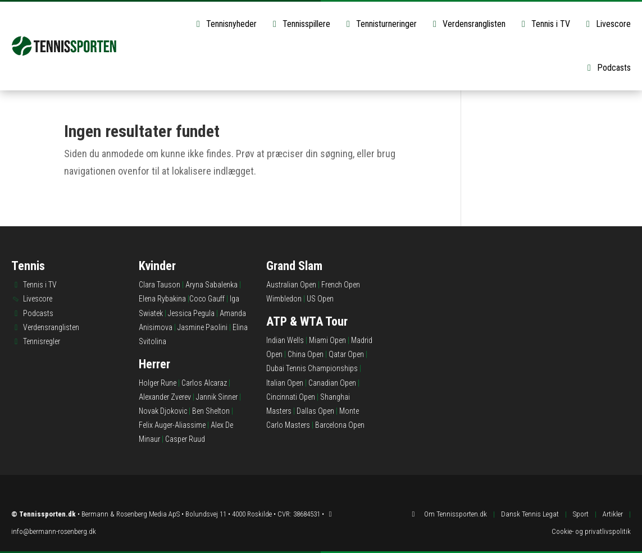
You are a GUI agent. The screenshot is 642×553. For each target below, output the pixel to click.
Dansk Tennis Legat (530, 514)
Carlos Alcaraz (204, 382)
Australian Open (291, 284)
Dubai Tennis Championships (312, 368)
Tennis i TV (544, 24)
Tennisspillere (299, 24)
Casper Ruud (185, 439)
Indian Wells (285, 340)
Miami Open (327, 340)
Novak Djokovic (163, 410)
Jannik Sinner (217, 396)
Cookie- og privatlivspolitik (591, 531)
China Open (306, 354)
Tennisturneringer (380, 24)
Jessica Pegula (191, 313)
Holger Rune (157, 382)
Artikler (613, 514)
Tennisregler (41, 341)
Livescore (606, 24)
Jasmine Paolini (202, 327)
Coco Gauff (207, 298)
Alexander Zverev (165, 396)
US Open (320, 298)
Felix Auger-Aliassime (172, 425)
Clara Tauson (159, 284)
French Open (340, 284)
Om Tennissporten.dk (455, 514)
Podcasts (607, 67)
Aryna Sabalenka (211, 284)
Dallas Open (315, 410)
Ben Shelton (211, 410)
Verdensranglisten (467, 24)
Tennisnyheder (225, 24)
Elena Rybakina (162, 298)
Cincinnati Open (290, 396)
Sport (581, 514)
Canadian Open (332, 382)
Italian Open (284, 382)
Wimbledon (284, 298)
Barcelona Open (340, 425)
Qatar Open (346, 354)
